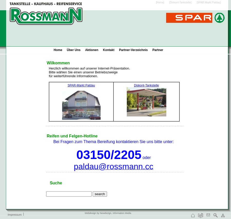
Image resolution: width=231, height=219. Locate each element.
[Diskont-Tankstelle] (180, 2)
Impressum (15, 214)
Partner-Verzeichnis (133, 50)
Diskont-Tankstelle (146, 85)
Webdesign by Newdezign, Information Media (108, 213)
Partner (157, 50)
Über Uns (73, 50)
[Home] (160, 2)
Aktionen (91, 50)
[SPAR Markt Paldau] (209, 2)
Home (58, 50)
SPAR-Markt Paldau (81, 85)
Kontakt (108, 50)
